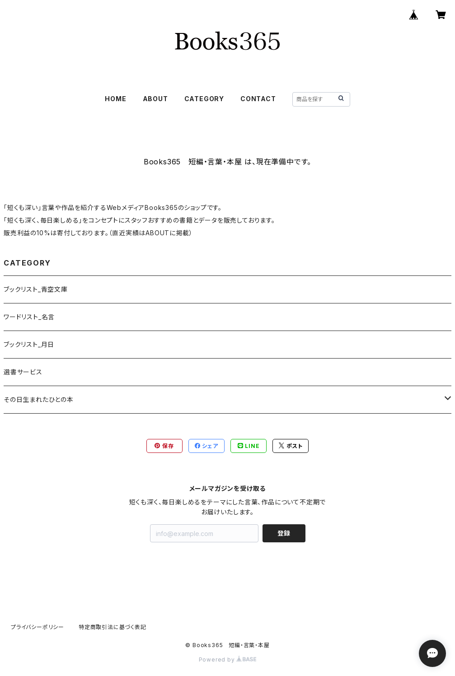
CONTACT (258, 99)
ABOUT (155, 99)
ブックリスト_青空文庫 (36, 289)
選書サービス (23, 372)
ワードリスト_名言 (29, 317)
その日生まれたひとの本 (39, 399)
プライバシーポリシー (37, 627)
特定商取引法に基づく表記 (112, 627)
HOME (115, 99)
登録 (283, 533)
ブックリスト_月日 (29, 344)
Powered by (228, 659)
